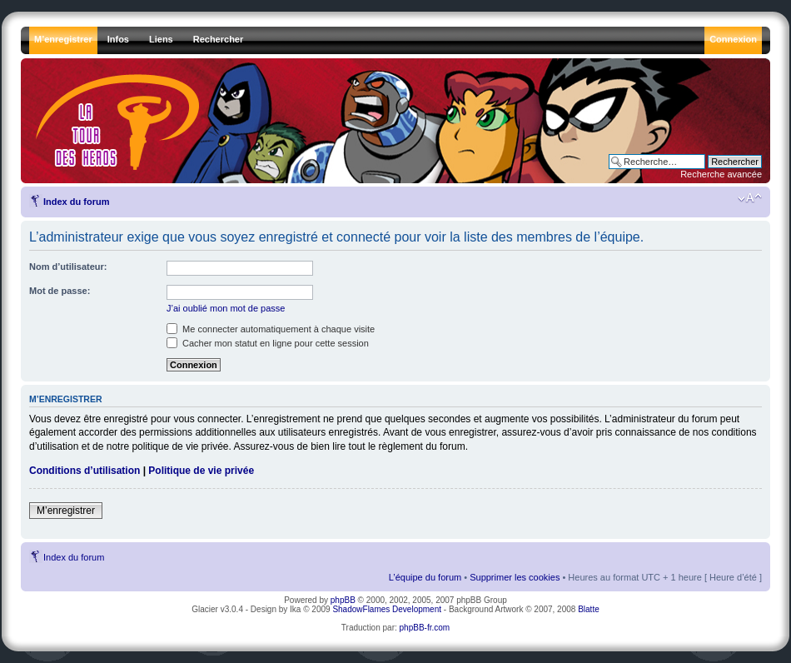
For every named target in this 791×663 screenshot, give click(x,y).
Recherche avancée (721, 174)
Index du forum (76, 202)
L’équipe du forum (425, 577)
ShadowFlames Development (386, 609)
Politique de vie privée (201, 470)
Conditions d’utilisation (84, 470)
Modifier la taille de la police (750, 198)
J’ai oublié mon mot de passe (226, 308)
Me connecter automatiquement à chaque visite (271, 329)
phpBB (343, 600)
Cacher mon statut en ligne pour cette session (268, 343)
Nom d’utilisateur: (68, 267)
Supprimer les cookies (515, 577)
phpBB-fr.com (425, 627)
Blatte (588, 609)
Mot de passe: (59, 291)
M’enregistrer (66, 510)
